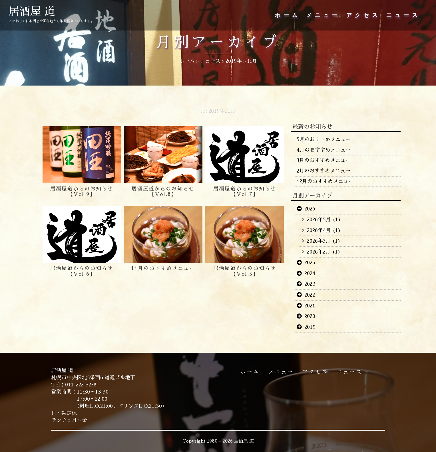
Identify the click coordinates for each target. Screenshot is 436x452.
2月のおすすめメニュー (324, 170)
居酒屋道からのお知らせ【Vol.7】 (244, 191)
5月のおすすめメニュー (324, 139)
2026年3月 (319, 241)
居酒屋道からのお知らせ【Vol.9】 (81, 191)
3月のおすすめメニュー (324, 160)
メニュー (323, 16)
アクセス (363, 16)
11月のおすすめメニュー (163, 268)
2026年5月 (319, 219)
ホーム (287, 16)
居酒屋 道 (33, 12)
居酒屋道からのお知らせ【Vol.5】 (244, 271)
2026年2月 (319, 251)
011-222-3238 (81, 384)
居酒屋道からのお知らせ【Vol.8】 (163, 191)
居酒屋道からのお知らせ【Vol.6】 (81, 271)
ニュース (403, 16)
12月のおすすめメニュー (325, 181)
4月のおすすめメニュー (324, 150)
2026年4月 (319, 230)
